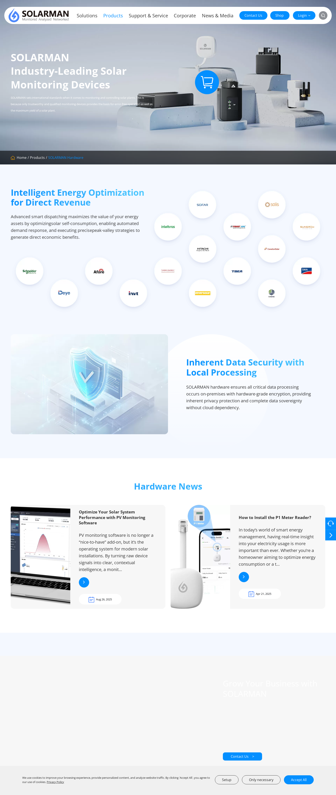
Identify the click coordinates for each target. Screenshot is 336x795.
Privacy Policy (55, 782)
